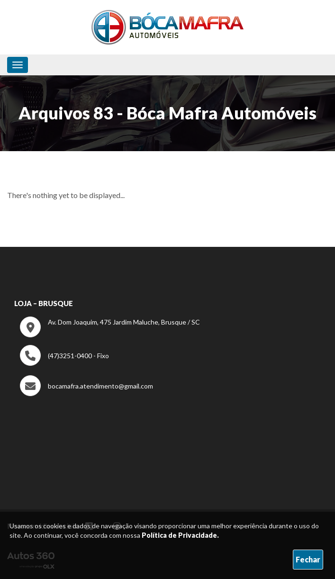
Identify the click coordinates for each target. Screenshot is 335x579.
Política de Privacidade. (180, 535)
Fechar (308, 559)
